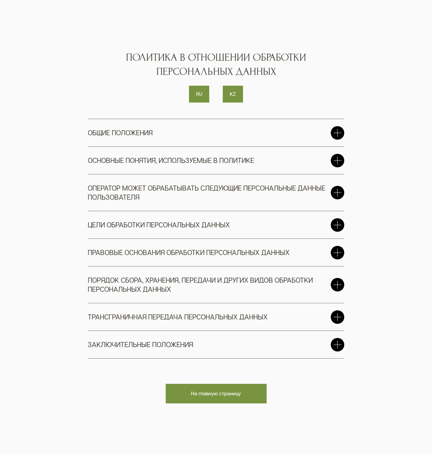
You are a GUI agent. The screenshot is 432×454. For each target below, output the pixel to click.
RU (199, 94)
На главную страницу (216, 393)
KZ (233, 94)
